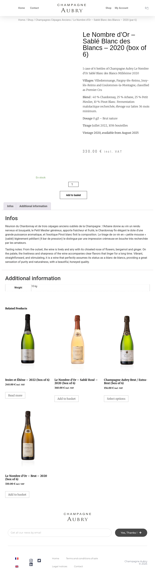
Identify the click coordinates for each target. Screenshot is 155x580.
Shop (108, 8)
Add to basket (73, 195)
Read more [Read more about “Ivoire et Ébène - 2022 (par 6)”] (15, 395)
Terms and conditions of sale (82, 558)
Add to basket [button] (66, 398)
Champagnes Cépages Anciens (53, 19)
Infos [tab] (10, 206)
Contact (34, 8)
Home (21, 8)
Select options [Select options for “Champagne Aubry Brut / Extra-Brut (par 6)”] (116, 398)
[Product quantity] (73, 184)
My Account (121, 8)
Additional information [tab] (33, 206)
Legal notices (59, 566)
